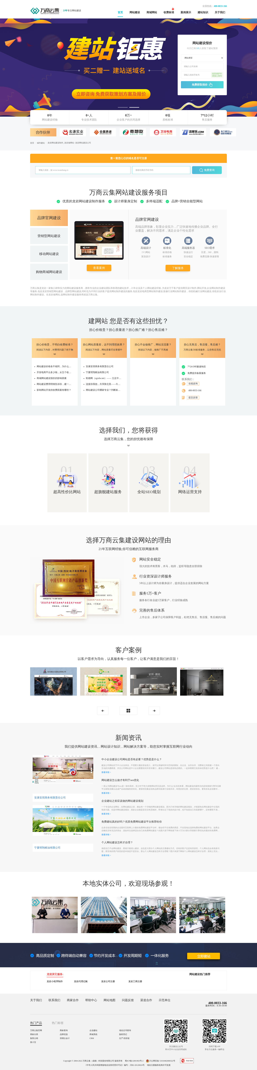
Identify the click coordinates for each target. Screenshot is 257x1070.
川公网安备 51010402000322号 (160, 1061)
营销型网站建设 (49, 236)
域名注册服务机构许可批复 (159, 1065)
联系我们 (54, 1000)
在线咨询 (193, 383)
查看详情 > (106, 772)
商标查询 (64, 1030)
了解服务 (178, 268)
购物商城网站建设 (49, 272)
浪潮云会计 (65, 1038)
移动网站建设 (49, 254)
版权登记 (123, 1034)
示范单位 (164, 1000)
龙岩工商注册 (135, 981)
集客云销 (34, 1038)
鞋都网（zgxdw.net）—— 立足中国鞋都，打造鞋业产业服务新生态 (104, 378)
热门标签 (58, 1023)
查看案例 (99, 268)
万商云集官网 (36, 1030)
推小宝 (33, 1042)
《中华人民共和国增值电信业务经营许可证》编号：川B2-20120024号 (115, 1065)
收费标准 (169, 12)
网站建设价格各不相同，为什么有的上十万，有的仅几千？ (55, 366)
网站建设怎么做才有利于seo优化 (120, 780)
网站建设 (134, 12)
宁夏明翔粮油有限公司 (97, 372)
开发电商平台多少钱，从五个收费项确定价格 (55, 372)
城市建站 (41, 143)
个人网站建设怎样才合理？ (117, 842)
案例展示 (186, 12)
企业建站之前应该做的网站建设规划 (122, 800)
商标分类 (34, 1034)
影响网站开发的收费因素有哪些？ (54, 390)
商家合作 (73, 1000)
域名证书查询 (125, 1030)
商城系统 (93, 1034)
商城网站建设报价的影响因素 (52, 378)
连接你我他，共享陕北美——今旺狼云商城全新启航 (104, 384)
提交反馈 (193, 397)
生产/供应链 (124, 1038)
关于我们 (220, 12)
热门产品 (36, 1023)
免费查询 (207, 170)
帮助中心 (91, 1000)
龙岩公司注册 (108, 981)
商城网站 (152, 12)
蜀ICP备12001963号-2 (134, 1061)
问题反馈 (128, 1000)
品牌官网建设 (49, 218)
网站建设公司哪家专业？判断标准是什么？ (104, 390)
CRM (91, 1038)
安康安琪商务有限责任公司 (99, 366)
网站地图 (109, 1000)
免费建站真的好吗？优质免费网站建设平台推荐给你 (131, 821)
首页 (120, 12)
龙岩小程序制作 (55, 981)
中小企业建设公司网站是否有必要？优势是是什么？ (131, 759)
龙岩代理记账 (81, 981)
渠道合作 (146, 1000)
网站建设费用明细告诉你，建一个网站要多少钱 (55, 384)
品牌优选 (64, 1034)
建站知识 (203, 12)
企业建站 (93, 1030)
